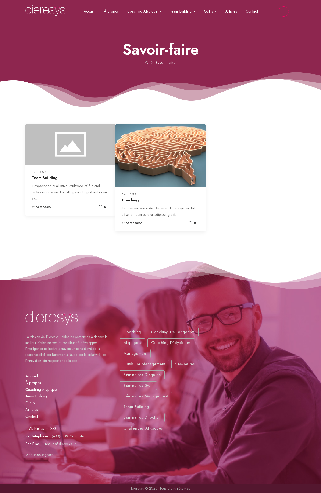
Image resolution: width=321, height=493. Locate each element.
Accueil (90, 11)
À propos (111, 11)
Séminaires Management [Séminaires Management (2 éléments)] (146, 396)
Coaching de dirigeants (173, 332)
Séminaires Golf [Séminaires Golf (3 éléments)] (138, 385)
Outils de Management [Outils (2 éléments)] (144, 364)
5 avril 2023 (39, 172)
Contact (252, 11)
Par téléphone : (37, 436)
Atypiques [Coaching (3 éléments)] (132, 342)
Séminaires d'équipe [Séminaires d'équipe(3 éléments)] (142, 374)
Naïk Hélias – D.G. (41, 428)
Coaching (130, 200)
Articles (231, 11)
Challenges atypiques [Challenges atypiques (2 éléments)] (143, 428)
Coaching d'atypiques (171, 342)
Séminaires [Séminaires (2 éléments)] (185, 364)
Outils (208, 11)
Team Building (181, 11)
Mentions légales (39, 455)
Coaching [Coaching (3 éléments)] (132, 332)
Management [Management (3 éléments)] (135, 353)
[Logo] (45, 10)
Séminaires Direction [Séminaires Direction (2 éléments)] (142, 417)
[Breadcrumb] (147, 63)
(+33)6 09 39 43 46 (68, 436)
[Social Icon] (284, 11)
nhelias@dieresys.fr (60, 443)
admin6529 (44, 207)
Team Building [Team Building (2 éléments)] (136, 407)
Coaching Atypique (142, 11)
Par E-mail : (34, 443)
